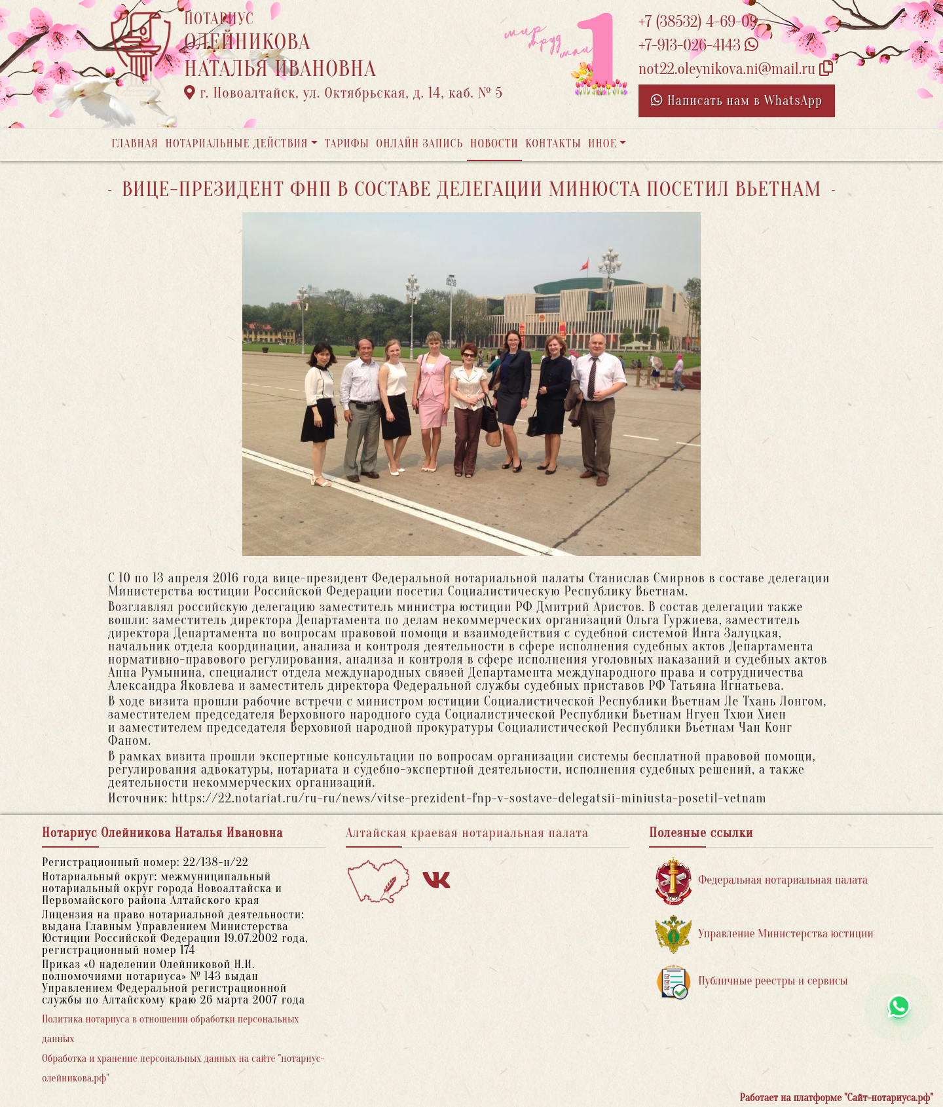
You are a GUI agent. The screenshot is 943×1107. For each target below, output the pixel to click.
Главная (134, 144)
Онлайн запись (419, 144)
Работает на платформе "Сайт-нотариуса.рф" (836, 1098)
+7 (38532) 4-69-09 (698, 22)
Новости (494, 144)
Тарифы (347, 144)
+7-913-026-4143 (698, 45)
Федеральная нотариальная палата (762, 881)
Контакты (553, 144)
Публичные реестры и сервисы (751, 982)
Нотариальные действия (236, 144)
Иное (602, 144)
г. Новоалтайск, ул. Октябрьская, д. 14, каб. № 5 (343, 93)
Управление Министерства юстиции (765, 934)
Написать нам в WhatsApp (737, 100)
